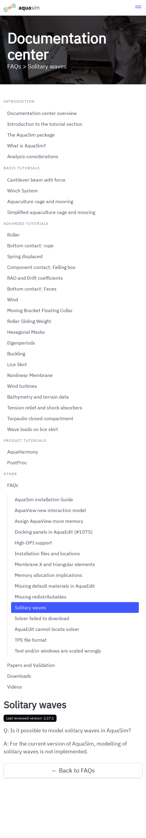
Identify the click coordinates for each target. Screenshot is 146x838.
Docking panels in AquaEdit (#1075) (53, 532)
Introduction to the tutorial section (44, 124)
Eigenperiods (21, 343)
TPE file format (31, 640)
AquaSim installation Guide (44, 499)
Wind (12, 300)
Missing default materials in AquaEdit (55, 586)
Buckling (16, 354)
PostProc (17, 463)
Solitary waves (30, 607)
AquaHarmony (22, 452)
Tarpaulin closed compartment (40, 418)
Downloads (19, 676)
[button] (138, 8)
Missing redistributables (40, 597)
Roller (13, 235)
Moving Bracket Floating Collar (40, 310)
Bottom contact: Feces (32, 289)
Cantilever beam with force (36, 180)
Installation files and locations (47, 553)
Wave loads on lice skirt (32, 429)
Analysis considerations (32, 156)
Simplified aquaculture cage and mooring (51, 212)
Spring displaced (24, 256)
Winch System (22, 191)
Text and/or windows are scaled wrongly (58, 651)
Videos (14, 687)
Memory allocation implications (48, 575)
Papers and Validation (31, 665)
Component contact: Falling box (41, 267)
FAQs (12, 485)
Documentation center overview (42, 113)
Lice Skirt (17, 364)
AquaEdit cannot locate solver (47, 629)
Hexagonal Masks (26, 332)
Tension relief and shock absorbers (44, 408)
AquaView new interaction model (50, 510)
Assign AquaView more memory (49, 521)
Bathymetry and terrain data (38, 397)
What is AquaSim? (26, 146)
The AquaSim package (31, 135)
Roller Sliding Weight (29, 321)
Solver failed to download (42, 618)
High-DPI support (33, 543)
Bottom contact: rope (30, 246)
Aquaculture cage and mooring (40, 201)
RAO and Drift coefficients (35, 278)
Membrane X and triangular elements (55, 564)
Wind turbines (22, 386)
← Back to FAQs (73, 770)
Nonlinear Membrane (30, 375)
